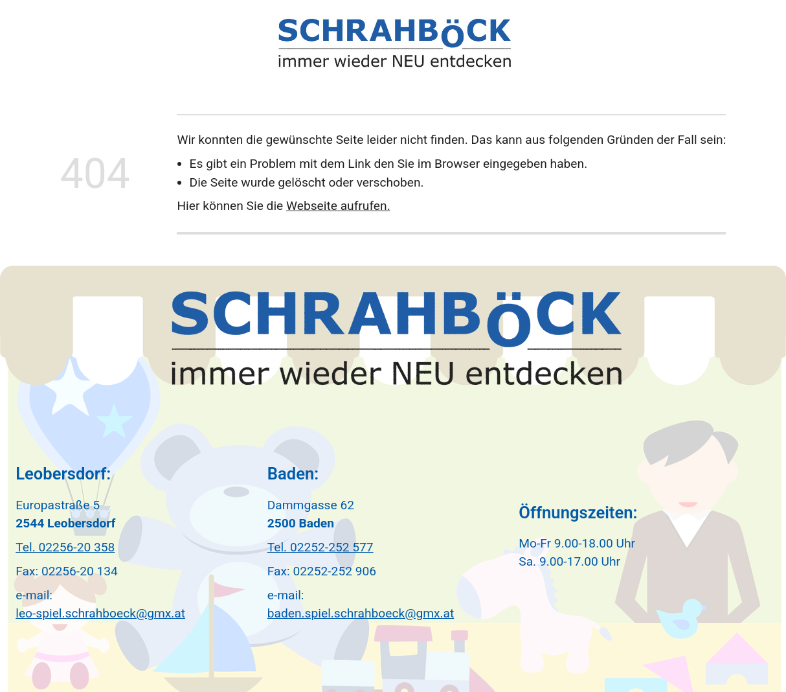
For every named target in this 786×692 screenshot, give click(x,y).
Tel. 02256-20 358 (65, 547)
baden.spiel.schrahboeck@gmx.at (361, 613)
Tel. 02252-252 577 (320, 547)
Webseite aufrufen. (338, 205)
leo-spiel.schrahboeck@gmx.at (100, 613)
